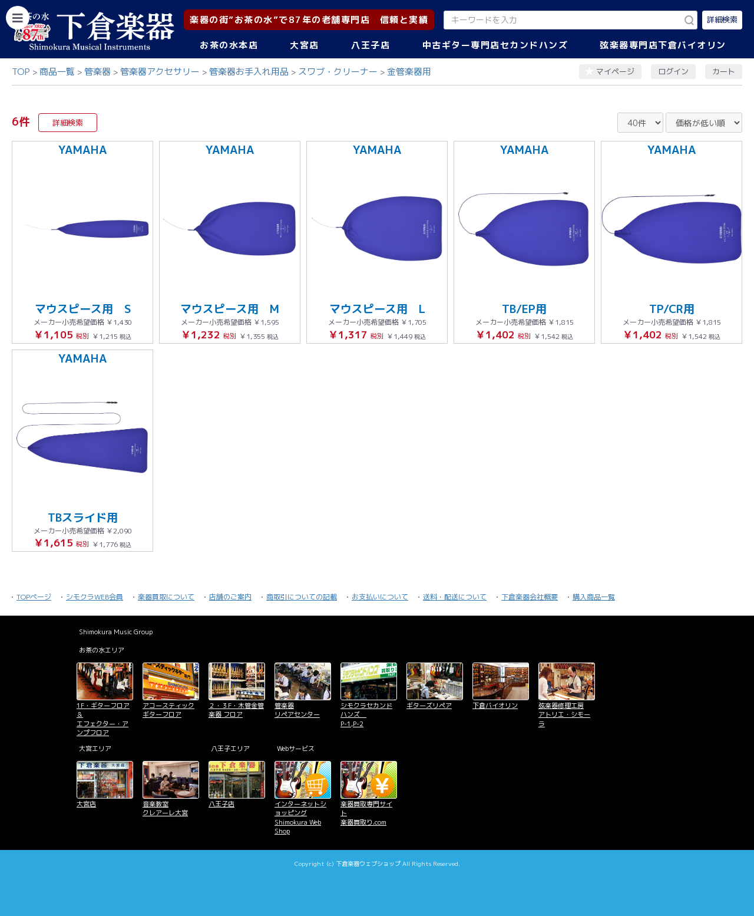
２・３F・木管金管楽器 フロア (236, 710)
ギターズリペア (429, 705)
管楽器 (97, 71)
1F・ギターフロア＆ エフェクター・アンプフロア (103, 719)
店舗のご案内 (230, 597)
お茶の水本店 (229, 45)
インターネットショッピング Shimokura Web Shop (300, 817)
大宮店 (304, 45)
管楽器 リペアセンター (297, 710)
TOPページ (33, 597)
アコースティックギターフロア (168, 710)
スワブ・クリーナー (338, 71)
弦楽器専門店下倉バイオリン (663, 45)
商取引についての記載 (301, 597)
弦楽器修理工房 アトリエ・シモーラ (564, 715)
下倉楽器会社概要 (529, 597)
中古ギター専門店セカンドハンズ (495, 45)
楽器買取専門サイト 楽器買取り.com (366, 813)
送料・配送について (455, 597)
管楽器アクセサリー (160, 71)
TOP (21, 71)
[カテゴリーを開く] (17, 17)
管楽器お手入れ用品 (249, 71)
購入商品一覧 (594, 597)
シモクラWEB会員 (94, 597)
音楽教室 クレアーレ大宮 (165, 808)
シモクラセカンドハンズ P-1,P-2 (366, 715)
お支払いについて (380, 597)
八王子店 (370, 45)
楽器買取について (166, 597)
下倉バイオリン (495, 705)
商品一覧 (57, 71)
